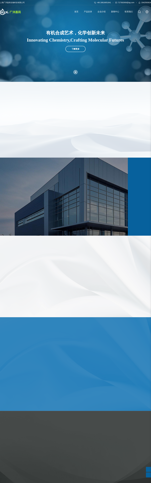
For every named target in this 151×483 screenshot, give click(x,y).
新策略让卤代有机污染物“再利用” (18, 374)
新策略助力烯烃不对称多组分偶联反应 (70, 374)
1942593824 (144, 3)
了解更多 (75, 41)
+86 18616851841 (102, 3)
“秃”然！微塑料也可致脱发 (116, 374)
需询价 (15, 293)
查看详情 (7, 387)
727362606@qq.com (125, 3)
